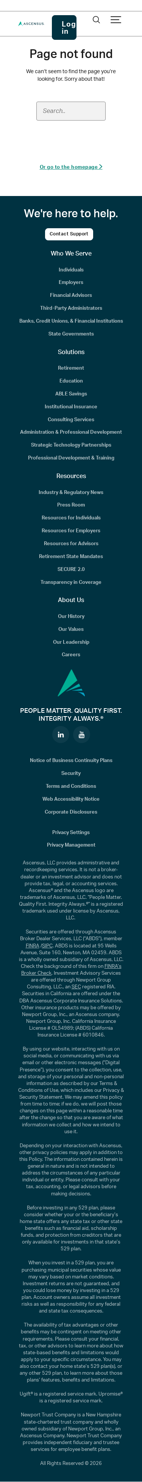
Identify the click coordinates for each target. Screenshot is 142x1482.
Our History (71, 616)
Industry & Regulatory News (71, 492)
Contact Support (69, 234)
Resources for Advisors (71, 543)
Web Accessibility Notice (71, 799)
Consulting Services (71, 419)
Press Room (71, 505)
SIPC (47, 946)
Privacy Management (71, 845)
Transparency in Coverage (71, 582)
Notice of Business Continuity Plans (71, 760)
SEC (76, 987)
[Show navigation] (116, 20)
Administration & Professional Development (71, 432)
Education (71, 381)
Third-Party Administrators (71, 308)
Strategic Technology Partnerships (71, 445)
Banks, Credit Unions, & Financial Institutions (71, 321)
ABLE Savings (71, 394)
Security (71, 773)
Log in (69, 28)
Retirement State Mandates (71, 556)
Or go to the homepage (71, 167)
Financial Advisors (71, 295)
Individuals (71, 270)
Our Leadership (71, 642)
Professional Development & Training (71, 458)
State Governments (71, 334)
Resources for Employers (71, 531)
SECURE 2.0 (71, 569)
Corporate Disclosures (71, 812)
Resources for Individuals (71, 518)
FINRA (32, 946)
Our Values (71, 629)
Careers (71, 654)
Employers (71, 282)
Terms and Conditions (71, 786)
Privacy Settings (71, 832)
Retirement (71, 368)
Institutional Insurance (71, 407)
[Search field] (71, 111)
